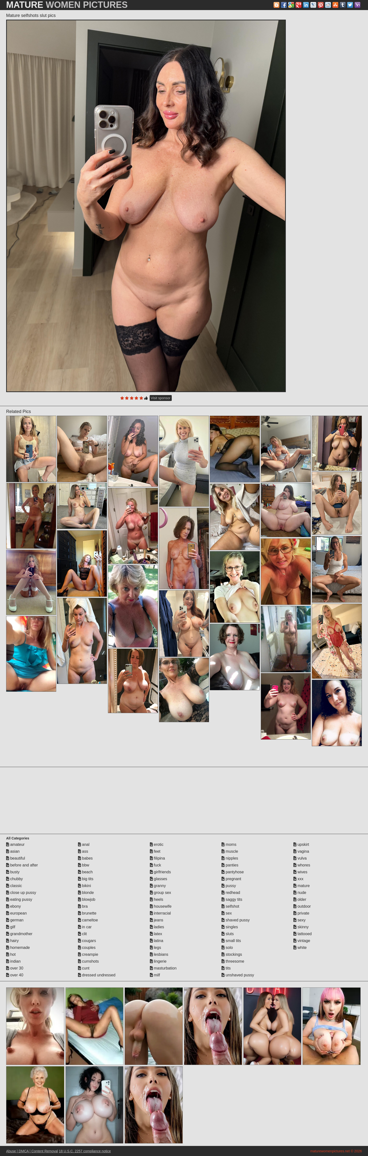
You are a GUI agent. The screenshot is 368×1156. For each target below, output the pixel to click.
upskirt (301, 844)
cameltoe (88, 920)
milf (155, 975)
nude (299, 892)
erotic (157, 844)
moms (229, 844)
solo (227, 947)
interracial (160, 913)
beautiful (15, 858)
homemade (18, 947)
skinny (301, 927)
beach (85, 872)
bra (83, 906)
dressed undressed (97, 975)
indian (13, 961)
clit (82, 934)
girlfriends (160, 872)
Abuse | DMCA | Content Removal (32, 1151)
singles (230, 927)
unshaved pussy (238, 975)
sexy (299, 920)
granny (158, 886)
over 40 (14, 975)
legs (155, 947)
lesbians (159, 954)
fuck (155, 865)
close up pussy (21, 892)
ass (83, 851)
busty (13, 872)
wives (300, 872)
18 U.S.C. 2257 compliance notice (85, 1151)
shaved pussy (236, 920)
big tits (85, 879)
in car (85, 927)
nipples (230, 858)
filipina (157, 858)
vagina (301, 851)
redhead (231, 892)
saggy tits (232, 899)
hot (11, 954)
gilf (10, 927)
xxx (298, 879)
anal (84, 844)
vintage (301, 941)
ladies (157, 927)
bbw (83, 865)
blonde (86, 892)
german (15, 920)
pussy (229, 886)
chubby (14, 879)
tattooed (302, 934)
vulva (300, 858)
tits (226, 968)
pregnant (231, 879)
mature (301, 886)
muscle (230, 851)
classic (14, 886)
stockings (232, 954)
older (299, 899)
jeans (156, 920)
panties (230, 865)
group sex (160, 892)
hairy (12, 941)
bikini (84, 886)
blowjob (86, 899)
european (16, 913)
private (301, 913)
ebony (13, 906)
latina (156, 941)
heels (156, 899)
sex (227, 913)
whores (301, 865)
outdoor (302, 906)
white (300, 947)
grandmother (19, 934)
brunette (87, 913)
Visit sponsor (161, 398)
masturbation (163, 968)
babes (85, 858)
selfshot (230, 906)
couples (87, 947)
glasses (158, 879)
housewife (161, 906)
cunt (84, 968)
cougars (87, 941)
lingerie (158, 961)
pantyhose (233, 872)
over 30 (14, 968)
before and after (22, 865)
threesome (233, 961)
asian (13, 851)
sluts (228, 934)
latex (156, 934)
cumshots (88, 961)
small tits (231, 941)
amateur (15, 844)
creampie (88, 954)
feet (155, 851)
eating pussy (19, 899)
